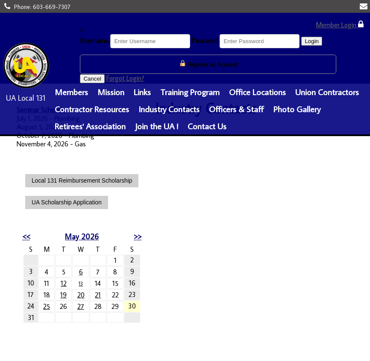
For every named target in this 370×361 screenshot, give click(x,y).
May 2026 (80, 237)
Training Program (190, 91)
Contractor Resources (92, 108)
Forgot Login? (125, 78)
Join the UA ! (156, 125)
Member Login (340, 24)
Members (71, 91)
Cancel (92, 79)
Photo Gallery (296, 108)
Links (142, 91)
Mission (110, 91)
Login (312, 41)
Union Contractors (327, 91)
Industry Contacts (169, 108)
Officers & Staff (236, 108)
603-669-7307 (51, 7)
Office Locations (257, 91)
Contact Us (207, 125)
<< (26, 237)
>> (135, 237)
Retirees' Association (90, 125)
